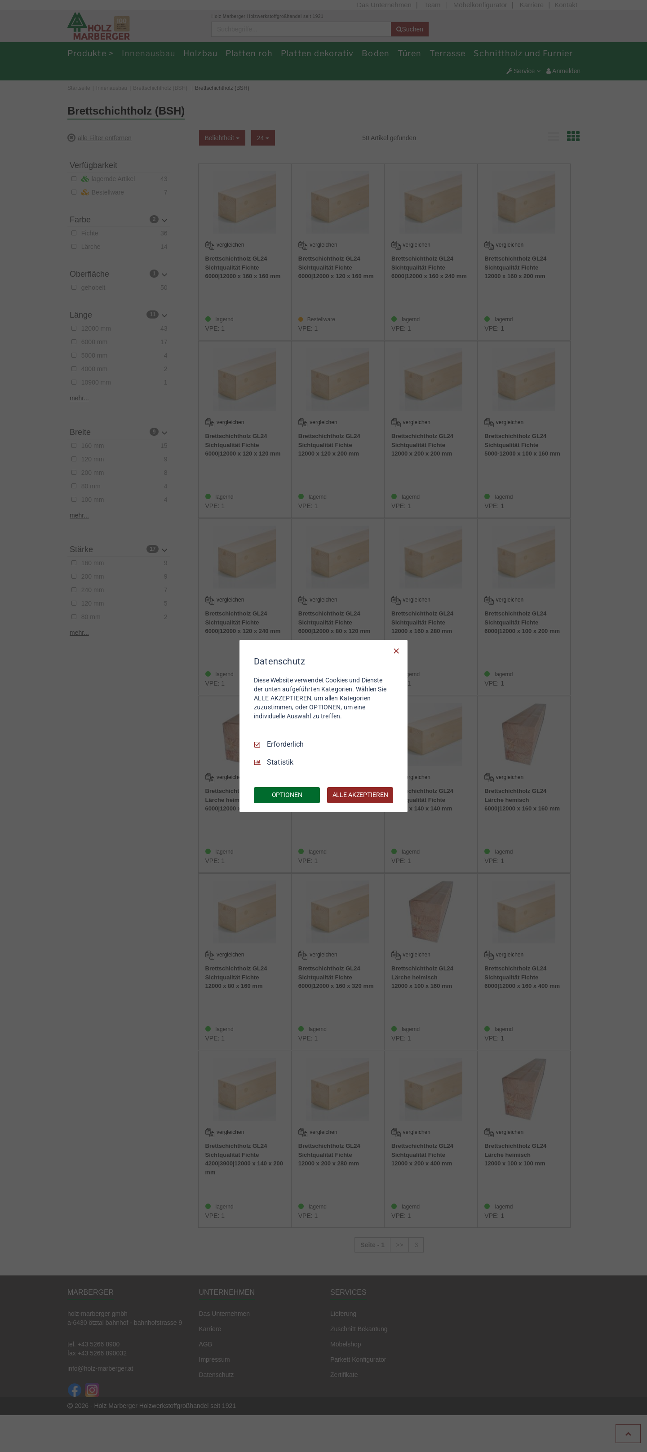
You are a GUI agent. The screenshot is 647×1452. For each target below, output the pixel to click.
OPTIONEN (287, 794)
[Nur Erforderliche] (396, 651)
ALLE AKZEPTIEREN (360, 794)
